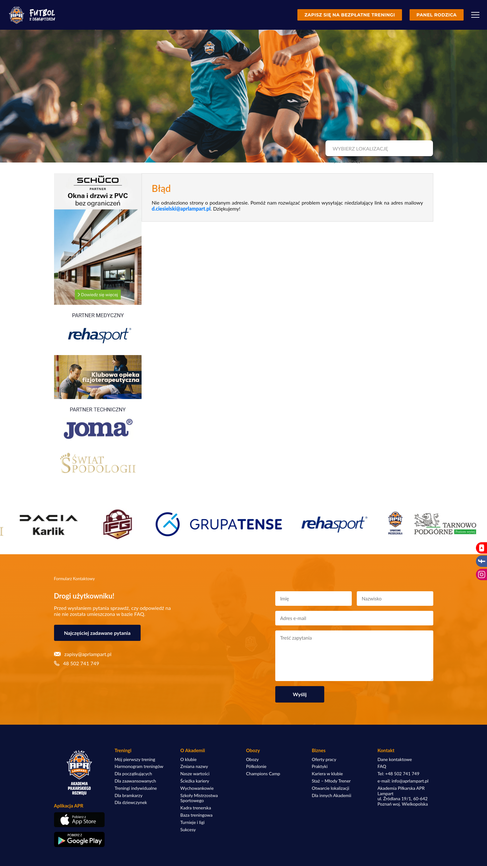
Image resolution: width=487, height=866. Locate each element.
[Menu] (475, 15)
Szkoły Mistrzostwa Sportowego (199, 798)
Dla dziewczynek (131, 802)
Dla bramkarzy (129, 795)
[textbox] (378, 148)
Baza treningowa (196, 815)
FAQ (382, 766)
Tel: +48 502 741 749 (399, 773)
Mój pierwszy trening (135, 759)
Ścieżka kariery (194, 780)
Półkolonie (256, 766)
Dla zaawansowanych (135, 780)
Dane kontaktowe (395, 759)
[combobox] (378, 148)
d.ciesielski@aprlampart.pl (181, 209)
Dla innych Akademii (331, 795)
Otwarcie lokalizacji (331, 788)
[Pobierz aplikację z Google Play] (79, 839)
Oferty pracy (324, 759)
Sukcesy (188, 829)
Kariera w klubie (327, 773)
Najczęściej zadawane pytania (97, 633)
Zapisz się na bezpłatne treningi (349, 15)
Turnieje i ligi (192, 822)
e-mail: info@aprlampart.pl (403, 780)
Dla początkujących (133, 773)
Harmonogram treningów (139, 766)
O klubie (188, 759)
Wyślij (300, 694)
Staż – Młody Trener (331, 780)
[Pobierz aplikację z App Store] (79, 819)
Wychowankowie (197, 788)
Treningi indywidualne (136, 788)
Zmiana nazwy (194, 766)
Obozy (252, 759)
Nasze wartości (195, 773)
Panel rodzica (437, 15)
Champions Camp (263, 773)
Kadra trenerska (195, 807)
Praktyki (320, 766)
